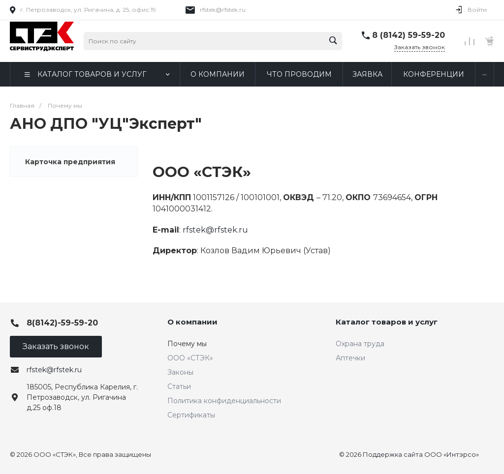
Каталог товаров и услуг (387, 321)
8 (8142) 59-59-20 (408, 35)
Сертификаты (191, 415)
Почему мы (187, 343)
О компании (192, 321)
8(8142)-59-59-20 (62, 322)
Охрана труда (360, 343)
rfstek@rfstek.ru (223, 9)
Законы (180, 372)
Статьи (179, 386)
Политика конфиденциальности (224, 400)
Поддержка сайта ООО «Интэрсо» (421, 454)
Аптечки (350, 358)
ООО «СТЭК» (190, 358)
